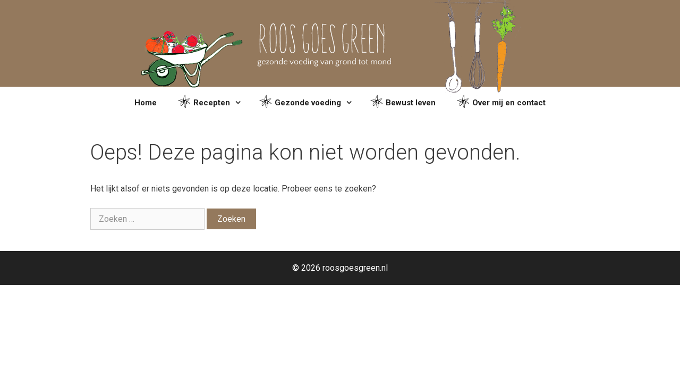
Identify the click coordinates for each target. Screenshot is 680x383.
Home (145, 102)
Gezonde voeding (309, 103)
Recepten (213, 103)
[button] (239, 103)
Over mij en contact (501, 102)
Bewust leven (403, 102)
